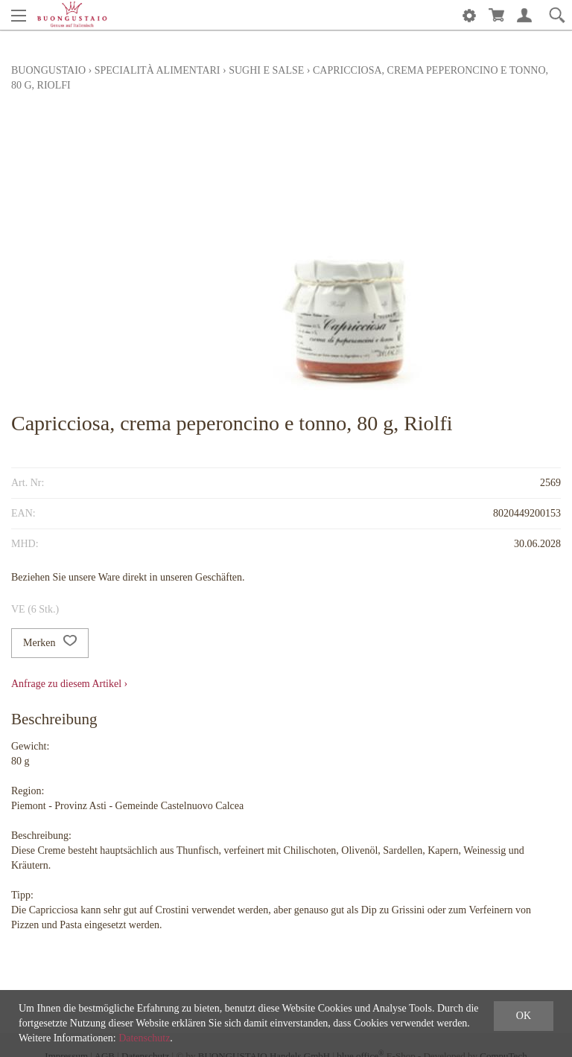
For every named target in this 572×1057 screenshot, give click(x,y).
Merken (50, 643)
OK (523, 1015)
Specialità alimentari (157, 70)
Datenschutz (144, 1038)
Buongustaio (48, 70)
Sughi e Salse (266, 70)
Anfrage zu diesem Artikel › (69, 683)
